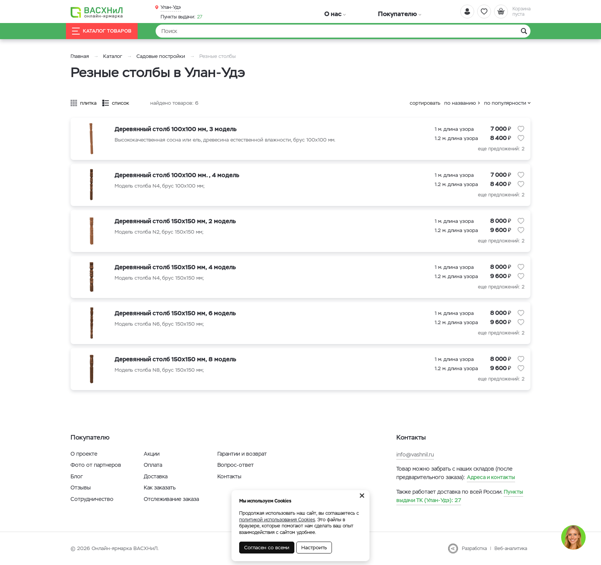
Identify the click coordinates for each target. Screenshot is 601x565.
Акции (151, 453)
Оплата (153, 464)
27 (181, 16)
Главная (80, 56)
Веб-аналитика (510, 548)
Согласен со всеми (266, 547)
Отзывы (81, 487)
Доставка (155, 476)
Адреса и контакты (491, 477)
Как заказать (160, 487)
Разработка (474, 548)
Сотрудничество (92, 499)
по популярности (505, 102)
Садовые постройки (160, 56)
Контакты (229, 476)
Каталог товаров (110, 31)
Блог (77, 476)
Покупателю (359, 11)
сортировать (425, 102)
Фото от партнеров (96, 464)
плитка (88, 103)
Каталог (112, 56)
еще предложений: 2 (501, 149)
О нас (320, 11)
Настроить (314, 547)
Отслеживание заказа (171, 499)
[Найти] (343, 31)
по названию (460, 102)
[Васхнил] (105, 12)
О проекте (84, 453)
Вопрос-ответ (235, 464)
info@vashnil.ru (415, 454)
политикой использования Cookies (277, 520)
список (120, 103)
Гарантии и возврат (242, 453)
